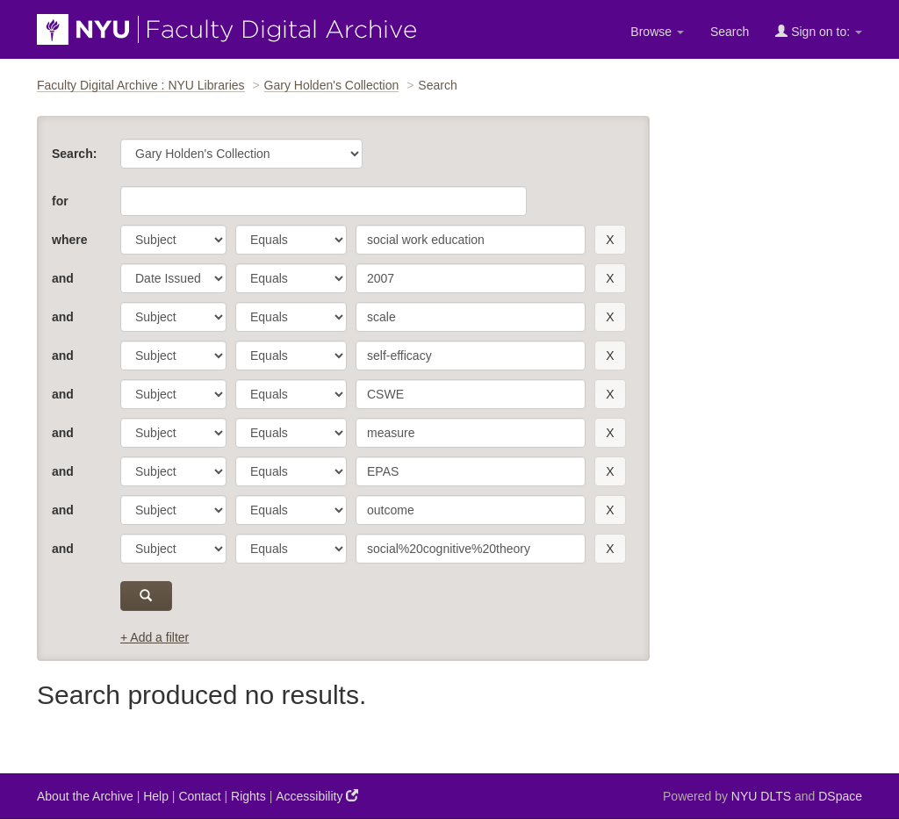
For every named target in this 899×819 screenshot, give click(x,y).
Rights (248, 796)
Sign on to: (818, 31)
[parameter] (173, 240)
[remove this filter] (609, 240)
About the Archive (85, 796)
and (63, 278)
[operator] (291, 240)
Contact (199, 796)
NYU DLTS (761, 796)
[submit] (146, 596)
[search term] (471, 240)
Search (729, 32)
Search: (74, 154)
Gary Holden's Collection (331, 85)
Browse (657, 32)
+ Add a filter (154, 637)
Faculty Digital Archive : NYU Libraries (141, 85)
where (69, 240)
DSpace (840, 796)
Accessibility (317, 795)
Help (156, 796)
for (60, 201)
